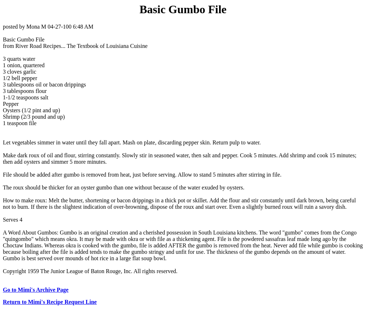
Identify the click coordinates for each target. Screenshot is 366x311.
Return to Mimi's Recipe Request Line (50, 302)
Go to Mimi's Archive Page (36, 290)
